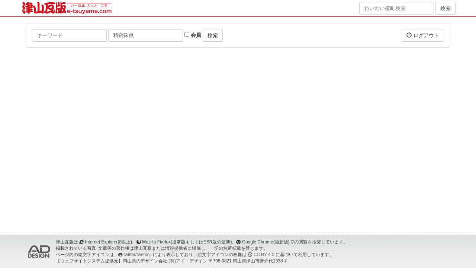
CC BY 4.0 (264, 254)
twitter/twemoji (137, 254)
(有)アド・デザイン (187, 261)
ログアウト (422, 35)
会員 (192, 35)
